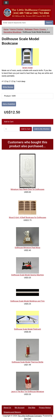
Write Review (8, 87)
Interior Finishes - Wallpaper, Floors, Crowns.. (28, 29)
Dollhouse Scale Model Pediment (27, 329)
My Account (19, 408)
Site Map (31, 408)
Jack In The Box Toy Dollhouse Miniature (27, 391)
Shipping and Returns (12, 412)
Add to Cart (25, 129)
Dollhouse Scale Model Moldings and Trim (27, 301)
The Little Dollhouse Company (30, 416)
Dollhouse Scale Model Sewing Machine (27, 275)
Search (49, 23)
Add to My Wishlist (42, 129)
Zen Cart (27, 418)
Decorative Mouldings (12, 32)
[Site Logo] (27, 13)
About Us (7, 408)
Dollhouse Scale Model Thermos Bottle (27, 362)
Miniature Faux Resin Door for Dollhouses (27, 189)
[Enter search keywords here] (23, 22)
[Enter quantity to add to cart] (12, 129)
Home (6, 29)
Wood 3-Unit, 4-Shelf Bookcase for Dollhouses (27, 217)
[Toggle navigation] (6, 2)
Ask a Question (9, 104)
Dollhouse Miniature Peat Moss (27, 247)
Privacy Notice (45, 408)
